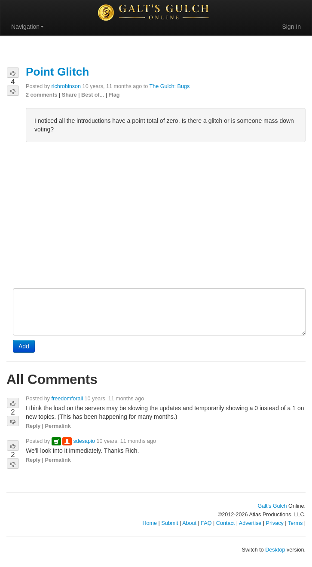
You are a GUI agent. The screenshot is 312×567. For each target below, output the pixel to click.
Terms (295, 523)
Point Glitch (57, 71)
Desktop (275, 550)
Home (149, 523)
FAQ (206, 523)
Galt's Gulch (272, 506)
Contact (225, 523)
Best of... (92, 95)
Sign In (291, 26)
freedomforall (67, 399)
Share (69, 95)
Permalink (58, 426)
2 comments (42, 95)
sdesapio (84, 441)
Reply (33, 426)
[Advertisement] (156, 220)
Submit (169, 523)
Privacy (275, 523)
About (189, 523)
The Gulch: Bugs (170, 86)
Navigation (27, 26)
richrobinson (66, 86)
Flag (114, 95)
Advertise (250, 523)
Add (23, 346)
